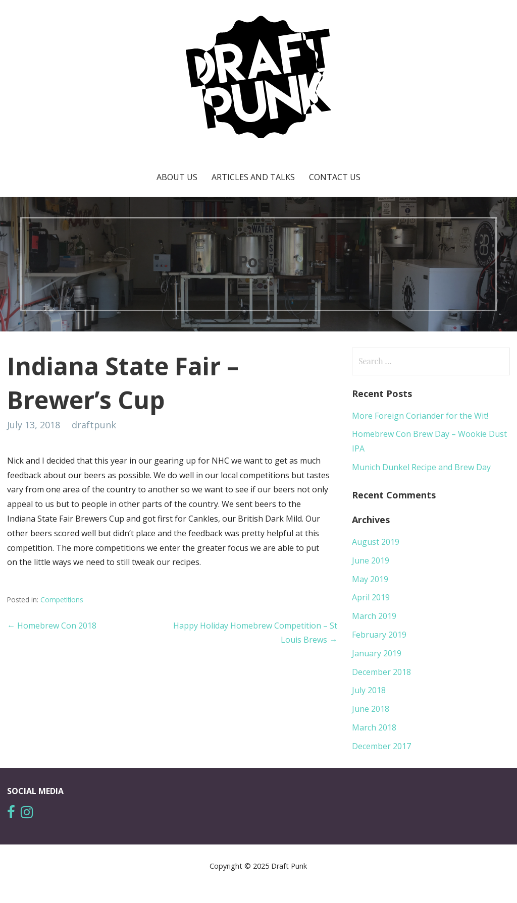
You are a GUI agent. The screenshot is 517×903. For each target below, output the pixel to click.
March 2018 (374, 727)
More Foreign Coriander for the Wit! (420, 415)
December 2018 (381, 672)
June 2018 (370, 708)
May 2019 (370, 579)
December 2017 (381, 746)
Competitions (61, 599)
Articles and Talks (253, 177)
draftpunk (94, 425)
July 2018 (369, 690)
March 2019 (374, 616)
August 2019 (375, 541)
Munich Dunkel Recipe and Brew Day (421, 467)
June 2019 (370, 560)
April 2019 (371, 597)
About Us (177, 177)
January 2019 (376, 653)
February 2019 (379, 634)
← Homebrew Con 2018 (51, 625)
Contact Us (334, 177)
